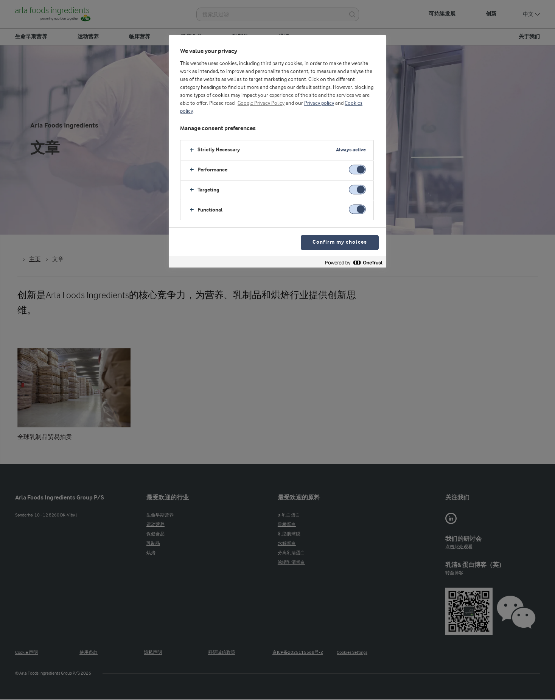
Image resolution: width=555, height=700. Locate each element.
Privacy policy (319, 103)
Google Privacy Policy (261, 103)
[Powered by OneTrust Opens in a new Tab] (353, 263)
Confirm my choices (339, 242)
